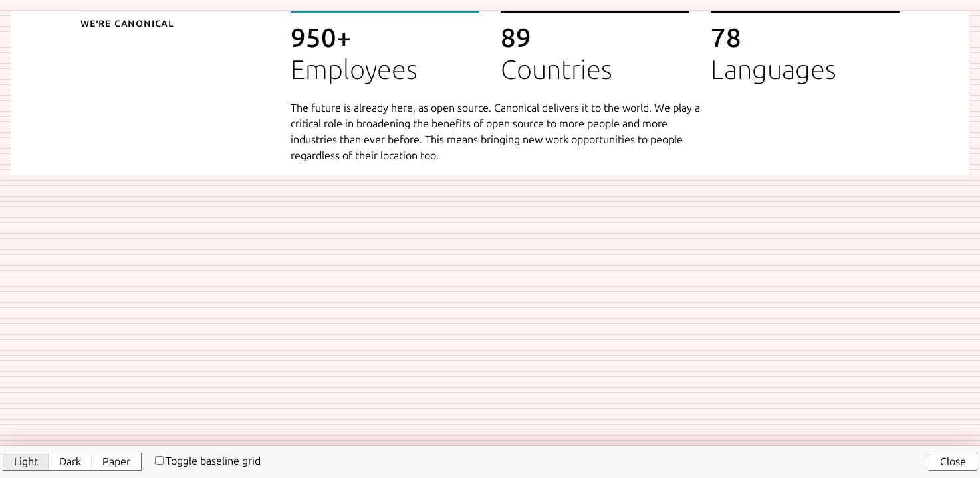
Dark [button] (70, 461)
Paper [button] (116, 461)
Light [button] (26, 461)
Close (953, 461)
